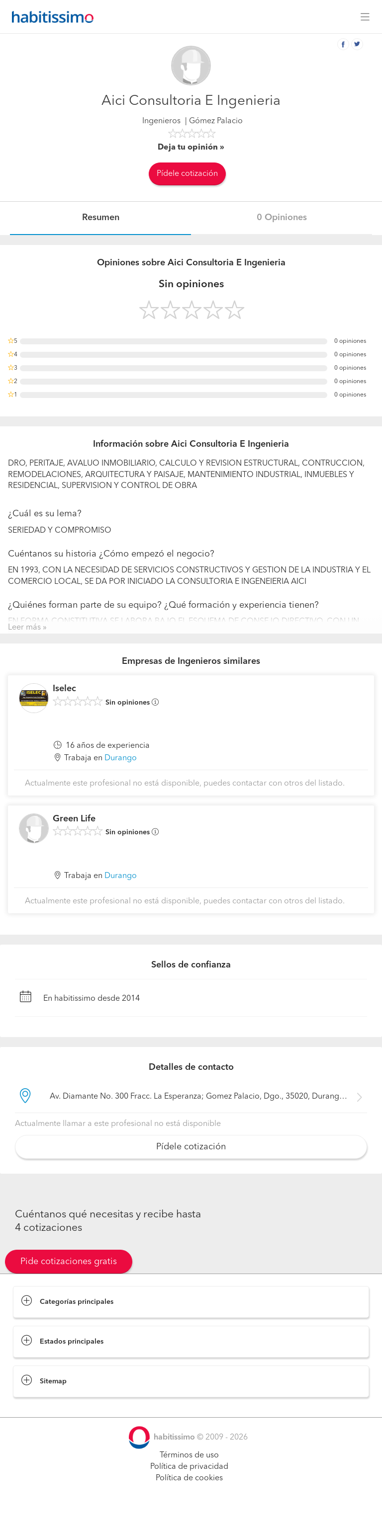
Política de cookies (189, 1478)
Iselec (64, 688)
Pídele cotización (187, 174)
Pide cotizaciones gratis (68, 1261)
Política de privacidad (189, 1467)
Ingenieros (161, 121)
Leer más (24, 628)
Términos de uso (189, 1455)
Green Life (74, 818)
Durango (120, 758)
